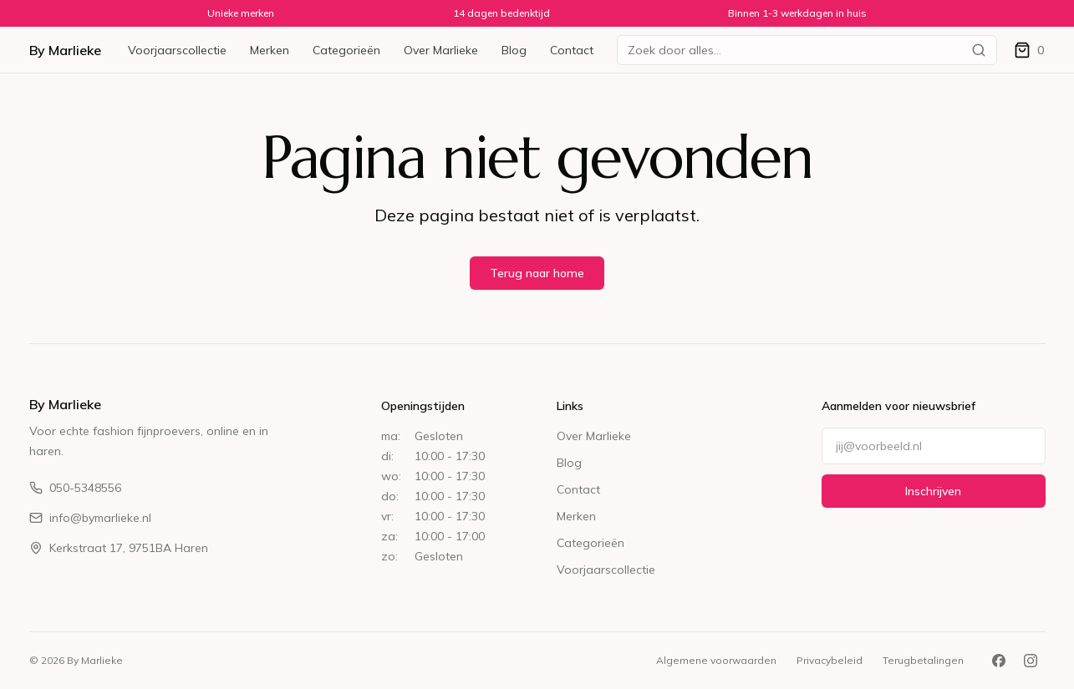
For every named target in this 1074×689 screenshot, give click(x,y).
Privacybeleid (830, 660)
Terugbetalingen (923, 660)
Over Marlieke (441, 50)
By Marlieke (65, 50)
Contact (571, 50)
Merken (269, 50)
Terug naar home (537, 273)
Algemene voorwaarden (716, 660)
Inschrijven (933, 491)
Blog (514, 50)
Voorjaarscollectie (177, 50)
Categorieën (346, 50)
